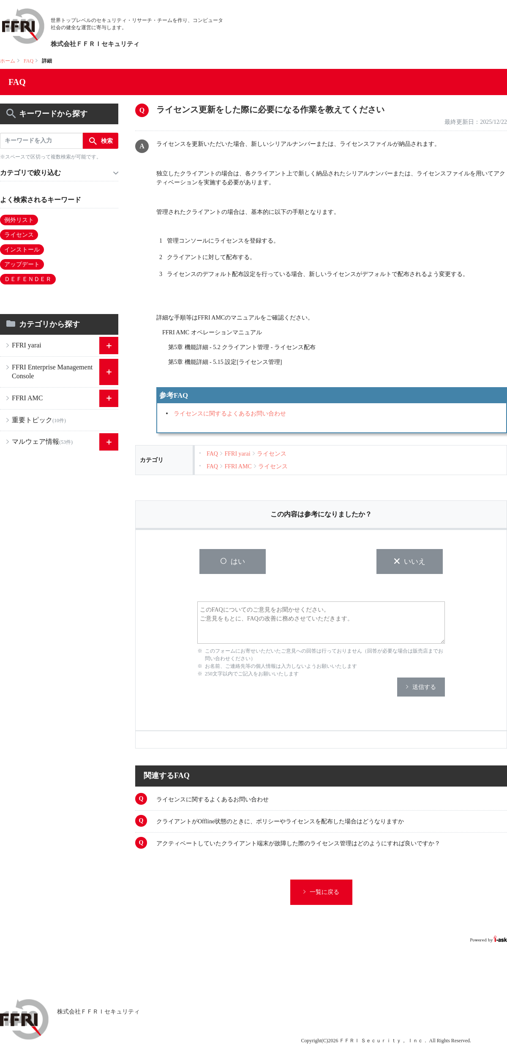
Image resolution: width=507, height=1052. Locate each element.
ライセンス (19, 235)
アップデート (22, 264)
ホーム (7, 61)
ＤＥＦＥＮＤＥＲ (28, 279)
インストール (22, 249)
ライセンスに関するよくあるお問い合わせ (230, 413)
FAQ (28, 61)
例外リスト (19, 220)
